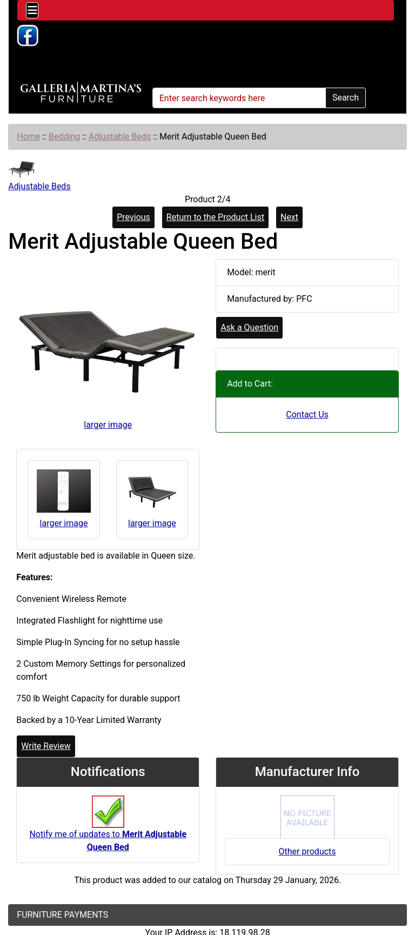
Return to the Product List (215, 217)
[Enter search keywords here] (239, 98)
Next (289, 217)
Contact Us (307, 414)
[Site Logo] (80, 92)
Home (28, 136)
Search (345, 97)
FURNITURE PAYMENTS (62, 915)
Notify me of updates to (107, 829)
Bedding (64, 136)
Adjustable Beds (120, 136)
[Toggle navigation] (32, 10)
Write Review (45, 746)
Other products (307, 851)
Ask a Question (249, 327)
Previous (133, 217)
